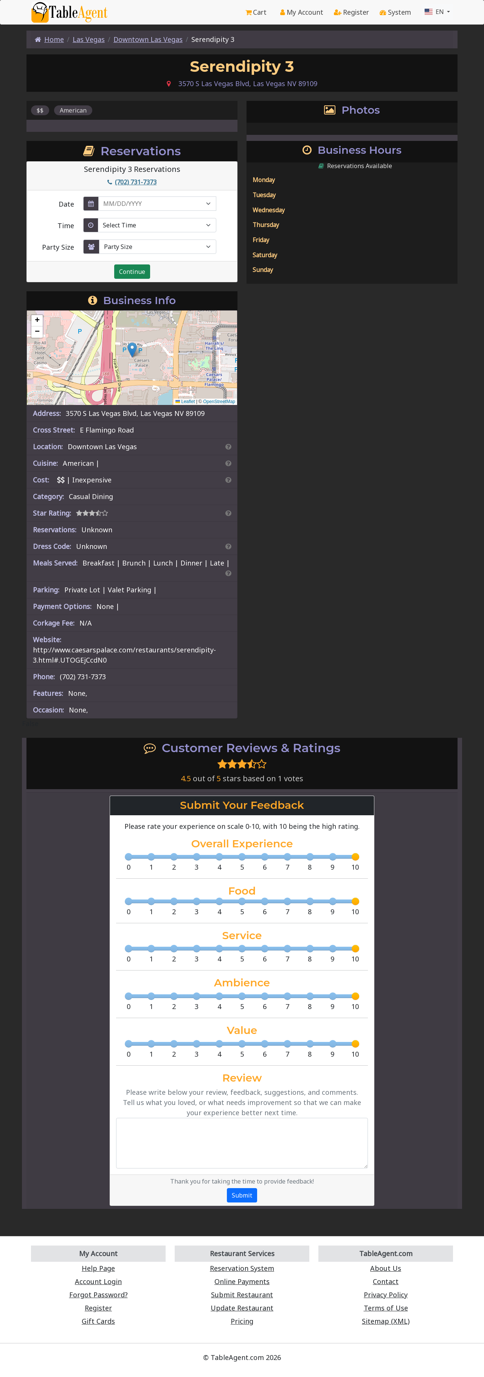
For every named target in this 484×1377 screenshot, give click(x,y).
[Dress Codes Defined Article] (228, 546)
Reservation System (242, 1268)
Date (66, 204)
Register (351, 12)
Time (65, 225)
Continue (132, 271)
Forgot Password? (98, 1294)
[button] (132, 350)
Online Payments (242, 1281)
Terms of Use (386, 1307)
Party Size (58, 247)
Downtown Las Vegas (148, 39)
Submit (242, 1195)
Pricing (242, 1321)
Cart (256, 12)
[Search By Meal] (228, 573)
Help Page (98, 1268)
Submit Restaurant (242, 1294)
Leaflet (185, 401)
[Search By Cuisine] (228, 463)
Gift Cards (98, 1321)
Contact (386, 1281)
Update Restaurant (242, 1307)
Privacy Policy (386, 1294)
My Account (301, 12)
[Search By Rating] (228, 513)
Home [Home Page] (49, 39)
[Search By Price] (228, 479)
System (395, 12)
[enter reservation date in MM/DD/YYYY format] (157, 203)
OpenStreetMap (219, 401)
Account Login (98, 1281)
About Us (385, 1268)
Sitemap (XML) (386, 1321)
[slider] (355, 857)
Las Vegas (89, 39)
